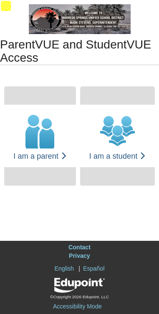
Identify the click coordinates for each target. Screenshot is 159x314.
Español (94, 268)
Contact (79, 247)
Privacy (79, 255)
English (64, 268)
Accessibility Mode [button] (77, 306)
